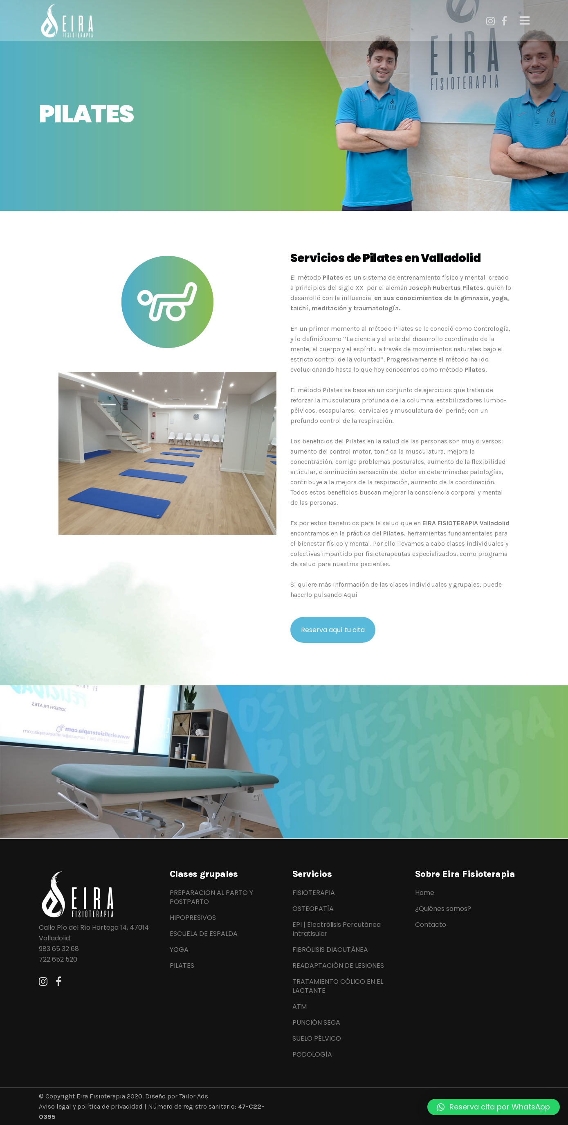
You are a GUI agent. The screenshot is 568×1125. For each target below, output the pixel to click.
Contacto (430, 924)
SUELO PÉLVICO (316, 1038)
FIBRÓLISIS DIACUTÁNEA (330, 949)
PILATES (182, 965)
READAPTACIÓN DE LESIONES (338, 965)
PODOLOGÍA (312, 1054)
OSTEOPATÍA (313, 908)
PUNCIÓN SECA (316, 1022)
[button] (493, 1107)
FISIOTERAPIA (313, 892)
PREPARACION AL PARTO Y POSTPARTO (211, 897)
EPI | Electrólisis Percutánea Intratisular (336, 929)
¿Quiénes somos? (443, 908)
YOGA (179, 949)
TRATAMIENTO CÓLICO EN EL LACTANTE (337, 986)
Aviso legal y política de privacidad (91, 1106)
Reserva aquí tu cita (333, 630)
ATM (299, 1006)
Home (424, 892)
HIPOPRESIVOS (193, 917)
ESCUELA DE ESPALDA (204, 933)
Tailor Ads (192, 1096)
